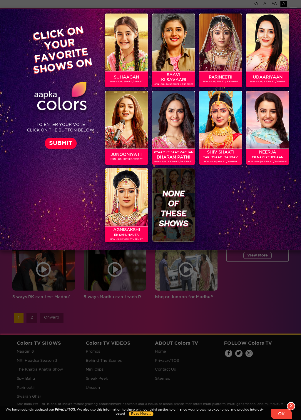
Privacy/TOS (65, 409)
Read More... (141, 413)
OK (281, 414)
